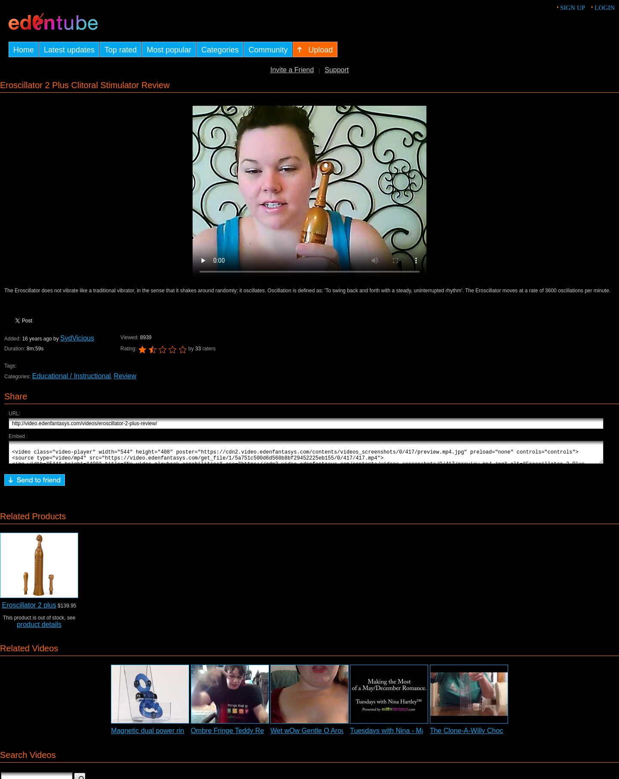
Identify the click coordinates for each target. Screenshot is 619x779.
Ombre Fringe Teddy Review (234, 734)
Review (125, 376)
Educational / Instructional (71, 376)
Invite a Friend (292, 70)
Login (604, 7)
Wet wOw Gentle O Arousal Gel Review (330, 734)
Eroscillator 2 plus (29, 609)
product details (39, 628)
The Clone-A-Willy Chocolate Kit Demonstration (502, 734)
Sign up (572, 7)
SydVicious (77, 338)
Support (337, 70)
